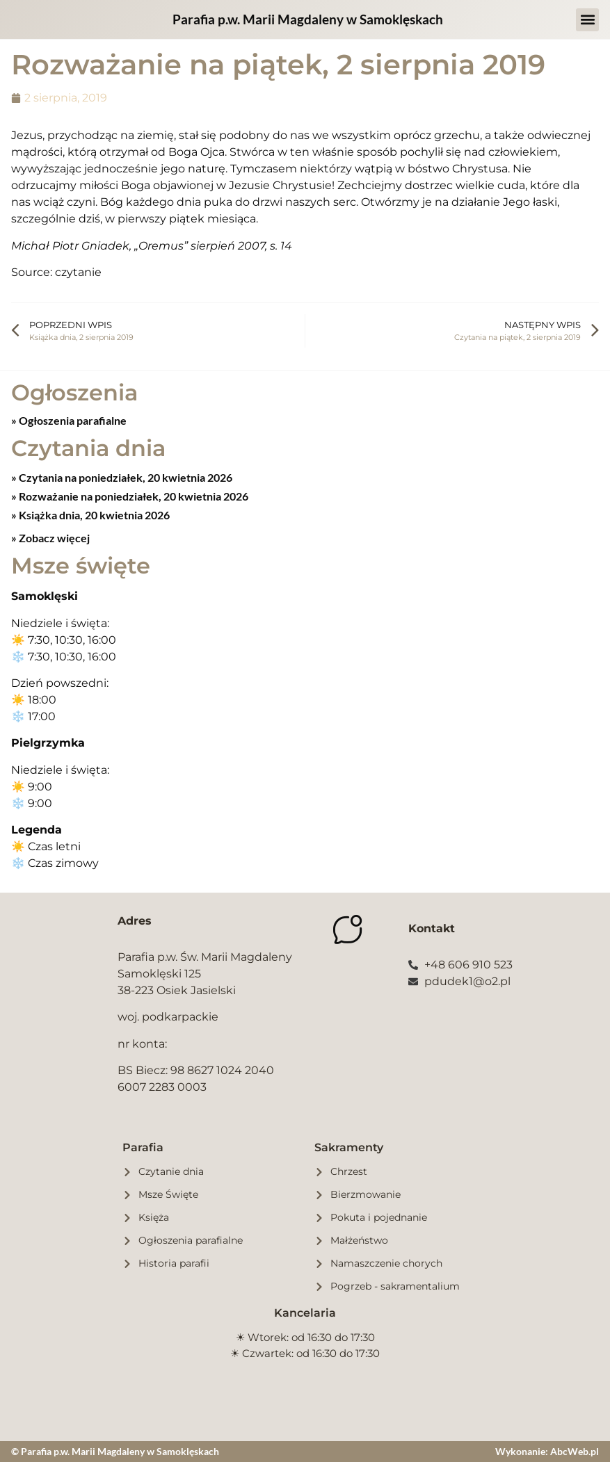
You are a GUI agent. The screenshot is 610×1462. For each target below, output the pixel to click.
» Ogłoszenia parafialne (69, 420)
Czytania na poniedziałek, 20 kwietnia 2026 (124, 477)
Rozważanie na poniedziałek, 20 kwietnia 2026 (132, 496)
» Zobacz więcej (50, 537)
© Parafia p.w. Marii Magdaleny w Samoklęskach (115, 1451)
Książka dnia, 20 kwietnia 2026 (93, 514)
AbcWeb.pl (574, 1451)
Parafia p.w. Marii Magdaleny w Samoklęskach (307, 19)
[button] (587, 19)
